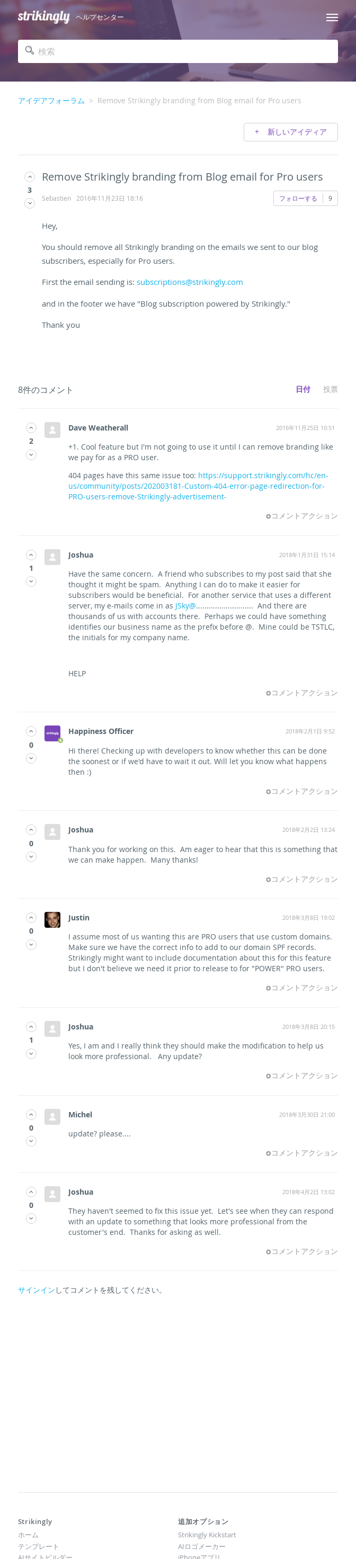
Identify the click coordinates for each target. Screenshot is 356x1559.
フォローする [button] (298, 198)
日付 (303, 389)
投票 (330, 389)
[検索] (178, 51)
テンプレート (38, 1546)
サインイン (36, 1290)
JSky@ (185, 606)
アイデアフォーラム (51, 100)
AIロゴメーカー (202, 1546)
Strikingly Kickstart (207, 1534)
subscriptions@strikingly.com (190, 281)
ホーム (28, 1534)
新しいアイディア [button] (296, 132)
